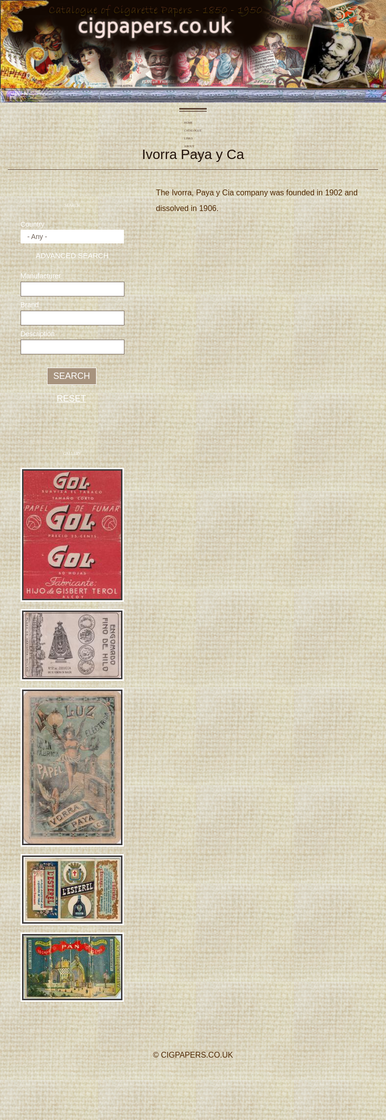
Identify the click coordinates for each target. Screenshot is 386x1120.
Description (38, 334)
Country (33, 224)
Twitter (191, 1083)
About (211, 122)
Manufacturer (41, 276)
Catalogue (169, 122)
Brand (30, 305)
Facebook (164, 1083)
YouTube (218, 1083)
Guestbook (235, 122)
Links (192, 122)
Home (146, 122)
